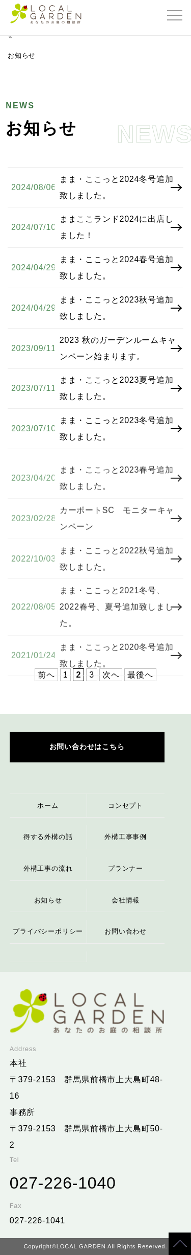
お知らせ (48, 900)
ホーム (47, 805)
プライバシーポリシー (48, 931)
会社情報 (126, 900)
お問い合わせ (125, 931)
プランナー (125, 868)
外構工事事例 (125, 837)
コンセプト (125, 805)
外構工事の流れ (48, 868)
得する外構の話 (48, 837)
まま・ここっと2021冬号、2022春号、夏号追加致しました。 (117, 617)
